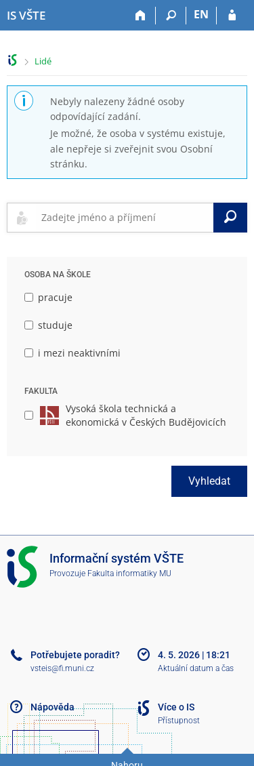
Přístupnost (179, 720)
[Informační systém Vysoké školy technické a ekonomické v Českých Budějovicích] (26, 15)
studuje (48, 325)
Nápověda (52, 707)
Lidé (43, 61)
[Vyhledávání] (171, 15)
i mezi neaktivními (72, 352)
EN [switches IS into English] (201, 14)
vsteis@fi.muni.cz (62, 668)
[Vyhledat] (230, 218)
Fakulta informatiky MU (129, 573)
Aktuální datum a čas (196, 668)
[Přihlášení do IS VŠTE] (232, 15)
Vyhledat (209, 481)
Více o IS (176, 707)
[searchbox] (124, 218)
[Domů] (140, 15)
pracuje (48, 297)
